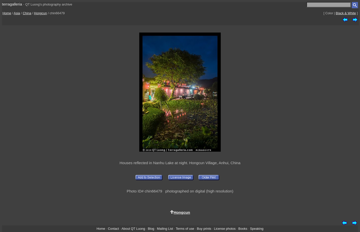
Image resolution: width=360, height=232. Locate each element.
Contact (113, 228)
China (27, 13)
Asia (17, 13)
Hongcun (40, 13)
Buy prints (204, 228)
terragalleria (12, 4)
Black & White (346, 13)
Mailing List (165, 228)
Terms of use (185, 228)
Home (6, 13)
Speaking (257, 228)
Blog (151, 228)
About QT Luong (133, 228)
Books (242, 228)
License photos (225, 228)
